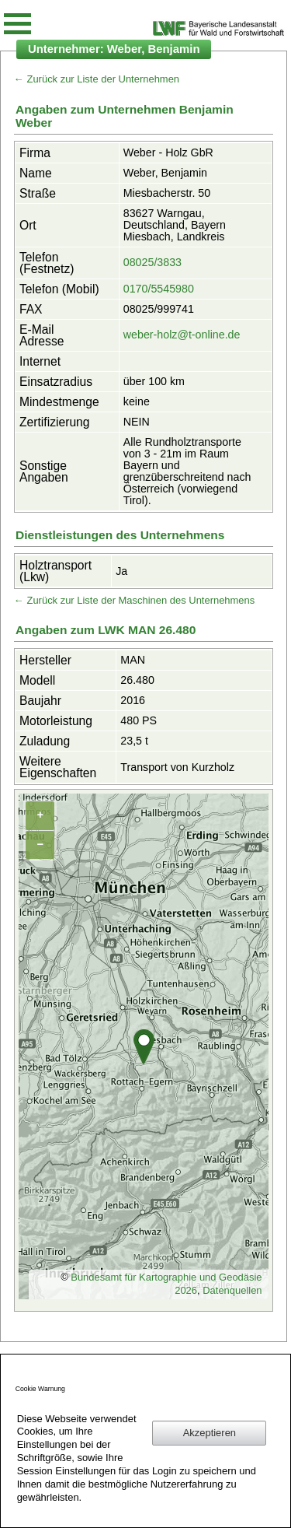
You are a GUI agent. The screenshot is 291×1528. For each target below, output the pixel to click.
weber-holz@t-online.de (182, 334)
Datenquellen (232, 1290)
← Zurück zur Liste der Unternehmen (96, 79)
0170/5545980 (158, 288)
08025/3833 (152, 262)
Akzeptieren (209, 1433)
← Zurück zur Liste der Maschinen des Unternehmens (134, 600)
